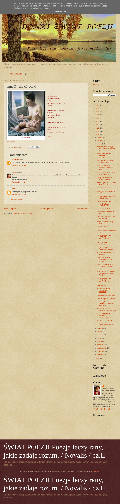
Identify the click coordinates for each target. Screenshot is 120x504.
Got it (66, 12)
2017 (97, 108)
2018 (97, 112)
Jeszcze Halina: (102, 227)
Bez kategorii (16, 73)
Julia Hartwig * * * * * (104, 285)
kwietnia (100, 328)
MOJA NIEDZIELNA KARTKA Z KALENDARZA (104, 315)
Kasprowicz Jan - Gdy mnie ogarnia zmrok (106, 231)
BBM (13, 189)
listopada (100, 351)
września (100, 345)
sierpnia (100, 341)
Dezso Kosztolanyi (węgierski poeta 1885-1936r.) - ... (105, 259)
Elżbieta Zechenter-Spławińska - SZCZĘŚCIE (103, 290)
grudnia (100, 354)
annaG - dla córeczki (104, 188)
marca (99, 144)
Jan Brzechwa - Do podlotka (103, 243)
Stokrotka (15, 159)
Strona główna (46, 209)
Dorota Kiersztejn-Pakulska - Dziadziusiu (106, 197)
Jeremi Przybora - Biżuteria (106, 299)
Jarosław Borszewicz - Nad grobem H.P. (106, 217)
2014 (97, 105)
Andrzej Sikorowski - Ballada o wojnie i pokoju (106, 309)
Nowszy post (10, 209)
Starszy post (83, 209)
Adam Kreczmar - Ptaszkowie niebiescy (105, 248)
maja (99, 331)
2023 (97, 128)
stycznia (100, 137)
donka (14, 172)
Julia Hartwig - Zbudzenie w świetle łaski (105, 161)
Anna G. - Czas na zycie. (105, 324)
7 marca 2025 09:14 (19, 182)
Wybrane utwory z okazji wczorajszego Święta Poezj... (105, 273)
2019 (97, 115)
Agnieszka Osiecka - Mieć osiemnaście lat (106, 173)
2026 (97, 359)
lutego (99, 140)
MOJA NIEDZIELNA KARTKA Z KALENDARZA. (104, 155)
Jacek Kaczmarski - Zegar (106, 321)
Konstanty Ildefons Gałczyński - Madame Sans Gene (105, 303)
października (101, 348)
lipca (99, 338)
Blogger (97, 471)
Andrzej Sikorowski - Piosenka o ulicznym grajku (105, 167)
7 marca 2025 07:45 (19, 165)
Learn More (57, 12)
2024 (97, 131)
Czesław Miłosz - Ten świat (106, 295)
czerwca (100, 335)
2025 (97, 134)
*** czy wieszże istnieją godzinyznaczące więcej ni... (106, 148)
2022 (97, 125)
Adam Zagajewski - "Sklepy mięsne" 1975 (106, 183)
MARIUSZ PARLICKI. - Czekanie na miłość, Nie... (105, 266)
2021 (97, 121)
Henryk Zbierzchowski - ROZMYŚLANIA (105, 178)
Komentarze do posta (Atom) (22, 213)
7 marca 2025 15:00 (19, 195)
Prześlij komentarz (16, 199)
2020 (97, 118)
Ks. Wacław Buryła (103, 208)
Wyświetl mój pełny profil (101, 409)
